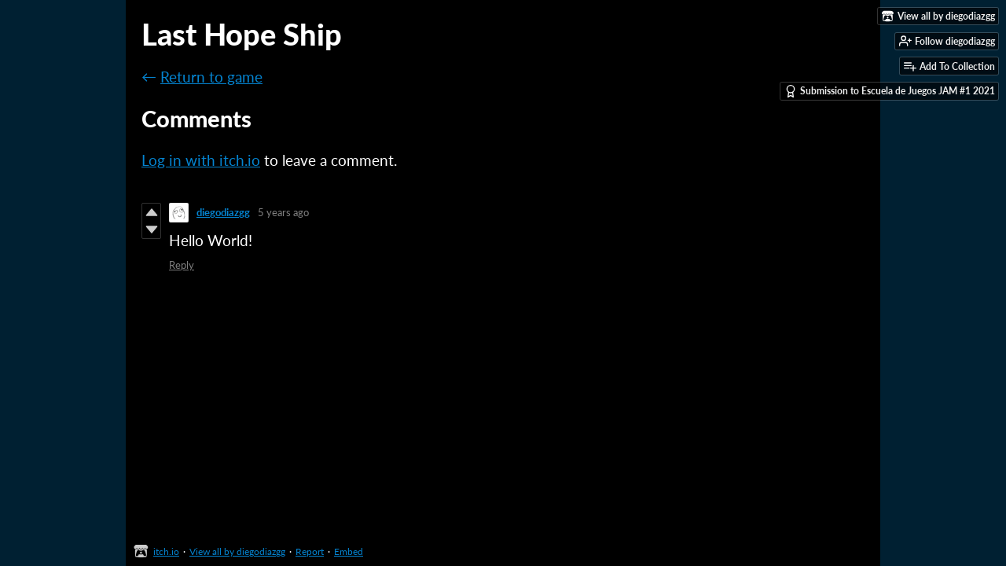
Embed (348, 551)
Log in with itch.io (200, 160)
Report (310, 551)
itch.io (166, 551)
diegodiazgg (223, 212)
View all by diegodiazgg (237, 551)
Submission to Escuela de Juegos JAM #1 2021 (889, 91)
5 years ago (283, 212)
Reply (181, 265)
